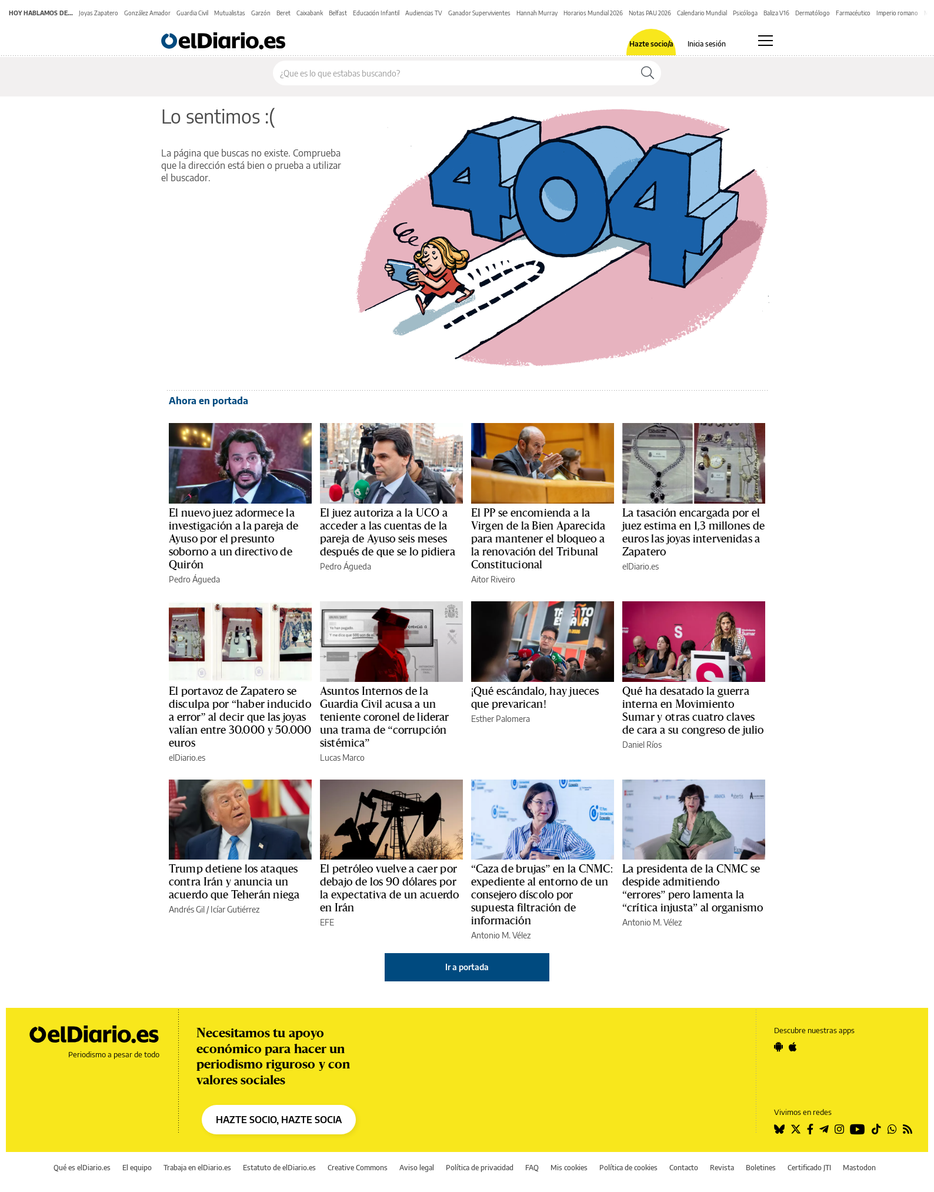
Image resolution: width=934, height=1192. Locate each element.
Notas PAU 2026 (650, 12)
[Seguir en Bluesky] (779, 1129)
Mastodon (859, 1167)
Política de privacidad (479, 1167)
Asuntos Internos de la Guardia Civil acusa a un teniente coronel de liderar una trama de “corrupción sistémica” (384, 717)
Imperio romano (897, 12)
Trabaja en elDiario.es (197, 1167)
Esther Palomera (500, 719)
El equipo (137, 1167)
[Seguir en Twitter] (795, 1129)
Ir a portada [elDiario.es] (467, 967)
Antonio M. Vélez (501, 935)
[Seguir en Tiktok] (876, 1129)
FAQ (532, 1167)
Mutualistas (229, 12)
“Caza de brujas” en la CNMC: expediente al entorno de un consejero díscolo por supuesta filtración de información (542, 895)
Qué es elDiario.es (82, 1167)
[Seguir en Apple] (793, 1046)
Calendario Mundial (702, 12)
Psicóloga (745, 12)
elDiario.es (640, 566)
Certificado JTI (809, 1167)
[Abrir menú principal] (765, 40)
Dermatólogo (812, 12)
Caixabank (309, 12)
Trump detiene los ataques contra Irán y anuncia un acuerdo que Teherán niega (234, 882)
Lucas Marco (342, 758)
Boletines (761, 1167)
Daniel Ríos (642, 745)
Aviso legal (416, 1167)
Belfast (338, 12)
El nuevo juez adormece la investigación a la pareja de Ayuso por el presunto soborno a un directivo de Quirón (233, 539)
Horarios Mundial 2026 (593, 12)
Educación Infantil (376, 12)
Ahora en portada (208, 401)
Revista (722, 1167)
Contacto (683, 1167)
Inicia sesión (707, 44)
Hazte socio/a (651, 44)
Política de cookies (628, 1167)
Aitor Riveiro (493, 579)
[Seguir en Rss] (907, 1129)
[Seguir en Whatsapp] (892, 1129)
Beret (283, 12)
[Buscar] (647, 73)
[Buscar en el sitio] (454, 73)
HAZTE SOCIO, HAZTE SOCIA (279, 1120)
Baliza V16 (776, 12)
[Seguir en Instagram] (839, 1129)
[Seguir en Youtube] (857, 1129)
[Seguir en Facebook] (810, 1129)
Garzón (261, 12)
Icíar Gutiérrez (235, 909)
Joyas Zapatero (98, 12)
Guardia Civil (192, 12)
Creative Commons (358, 1167)
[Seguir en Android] (778, 1046)
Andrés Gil (187, 909)
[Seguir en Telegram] (824, 1129)
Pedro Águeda (194, 579)
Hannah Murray (537, 12)
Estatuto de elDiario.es (279, 1167)
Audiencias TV (423, 12)
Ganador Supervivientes (479, 12)
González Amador (147, 12)
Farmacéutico (853, 12)
